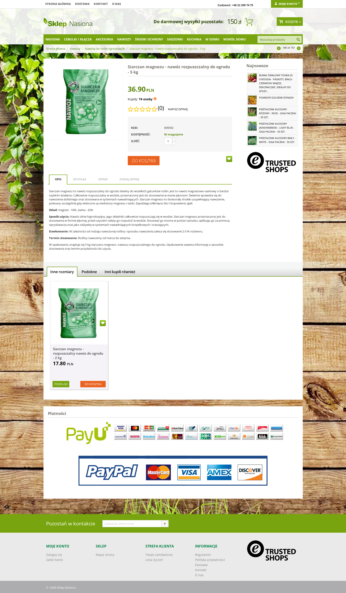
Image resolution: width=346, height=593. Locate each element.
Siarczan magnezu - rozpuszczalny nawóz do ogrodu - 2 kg (78, 353)
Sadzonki (175, 39)
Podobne (89, 271)
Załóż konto (54, 560)
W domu (212, 39)
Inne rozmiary (62, 271)
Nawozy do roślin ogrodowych (105, 49)
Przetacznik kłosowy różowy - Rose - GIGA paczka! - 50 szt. (277, 113)
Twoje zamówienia (159, 555)
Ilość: (135, 141)
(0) (161, 108)
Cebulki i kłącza (78, 39)
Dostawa (82, 4)
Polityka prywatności (210, 560)
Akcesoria (104, 39)
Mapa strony (105, 555)
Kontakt (101, 4)
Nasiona (52, 39)
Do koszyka (144, 160)
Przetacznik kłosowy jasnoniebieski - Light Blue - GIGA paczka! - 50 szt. (276, 127)
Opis (58, 179)
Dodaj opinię (129, 179)
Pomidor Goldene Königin (276, 97)
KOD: (134, 128)
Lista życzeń (154, 560)
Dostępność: (140, 134)
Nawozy (124, 39)
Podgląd (61, 384)
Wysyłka (79, 179)
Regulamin (203, 555)
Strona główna (58, 4)
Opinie (103, 179)
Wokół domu (234, 39)
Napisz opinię (178, 109)
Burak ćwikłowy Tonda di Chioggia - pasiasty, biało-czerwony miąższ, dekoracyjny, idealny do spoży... (276, 83)
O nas (116, 4)
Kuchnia (194, 39)
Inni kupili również (120, 271)
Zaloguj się (54, 555)
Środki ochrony (149, 39)
